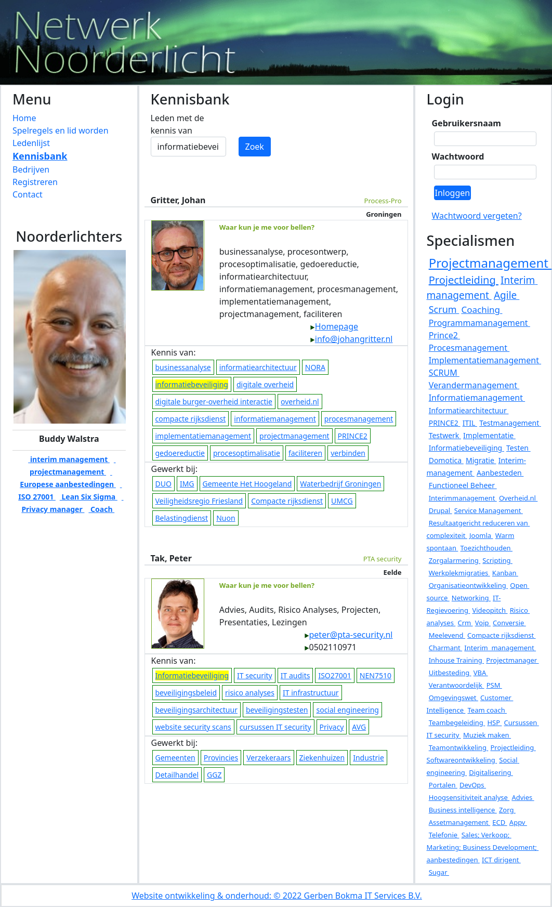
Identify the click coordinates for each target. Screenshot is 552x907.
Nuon (225, 518)
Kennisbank (40, 156)
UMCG (342, 501)
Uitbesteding (450, 672)
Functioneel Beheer (463, 485)
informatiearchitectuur (258, 367)
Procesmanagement (469, 347)
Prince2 (444, 335)
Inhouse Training (456, 660)
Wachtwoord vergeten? (477, 215)
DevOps (472, 785)
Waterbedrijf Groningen (340, 484)
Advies (522, 797)
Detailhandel (177, 775)
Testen (518, 448)
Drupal (440, 510)
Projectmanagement (490, 262)
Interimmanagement (463, 498)
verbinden (348, 453)
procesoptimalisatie (246, 453)
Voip (483, 622)
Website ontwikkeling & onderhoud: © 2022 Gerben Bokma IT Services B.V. (277, 895)
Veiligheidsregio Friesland (199, 501)
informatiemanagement (275, 419)
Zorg (507, 809)
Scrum (444, 309)
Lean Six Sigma (88, 497)
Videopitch (489, 610)
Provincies (221, 758)
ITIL (470, 423)
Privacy (332, 727)
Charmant (445, 647)
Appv (518, 822)
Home (24, 118)
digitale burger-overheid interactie (213, 401)
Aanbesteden (500, 473)
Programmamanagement (479, 322)
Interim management (500, 647)
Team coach (487, 710)
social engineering (347, 710)
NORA (315, 367)
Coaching (481, 310)
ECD (499, 822)
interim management (69, 459)
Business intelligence (463, 809)
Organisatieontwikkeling (468, 585)
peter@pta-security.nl (348, 634)
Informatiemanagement (477, 397)
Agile (506, 295)
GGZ (214, 775)
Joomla (481, 535)
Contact (27, 194)
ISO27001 (334, 675)
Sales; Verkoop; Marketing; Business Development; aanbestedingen (483, 847)
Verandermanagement (474, 385)
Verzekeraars (268, 758)
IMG (187, 484)
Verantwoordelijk (456, 685)
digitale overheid (265, 384)
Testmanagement (510, 423)
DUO (163, 484)
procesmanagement (358, 419)
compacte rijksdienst (190, 419)
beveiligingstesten (277, 710)
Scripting (497, 560)
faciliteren (305, 453)
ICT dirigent (501, 859)
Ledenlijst (31, 143)
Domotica (446, 460)
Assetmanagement (459, 822)
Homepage (334, 326)
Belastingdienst (181, 518)
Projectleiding (463, 280)
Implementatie (489, 435)
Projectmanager (512, 660)
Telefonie (444, 834)
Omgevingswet (453, 697)
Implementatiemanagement (485, 360)
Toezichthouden (487, 548)
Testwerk (445, 435)
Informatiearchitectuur (469, 410)
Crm (464, 622)
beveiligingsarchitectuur (196, 710)
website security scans (193, 727)
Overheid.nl (518, 498)
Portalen (443, 785)
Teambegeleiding (457, 722)
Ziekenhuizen (322, 758)
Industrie (368, 758)
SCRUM (444, 372)
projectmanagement (294, 436)
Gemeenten (175, 758)
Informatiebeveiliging (466, 448)
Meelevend (447, 635)
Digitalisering (491, 772)
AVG (359, 727)
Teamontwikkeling (459, 747)
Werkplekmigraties (459, 572)
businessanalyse (183, 367)
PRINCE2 (352, 436)
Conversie (509, 622)
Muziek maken (487, 735)
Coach (101, 509)
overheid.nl (300, 401)
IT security (254, 675)
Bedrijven (30, 169)
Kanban (505, 572)
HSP (494, 722)
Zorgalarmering (454, 560)
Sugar (439, 872)
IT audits (295, 675)
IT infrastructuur (311, 693)
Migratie (481, 460)
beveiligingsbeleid (186, 693)
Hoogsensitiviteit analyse (469, 797)
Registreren (35, 182)
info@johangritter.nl (351, 339)
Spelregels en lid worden (60, 130)
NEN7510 (375, 675)
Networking (471, 597)
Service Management (488, 510)
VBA (481, 672)
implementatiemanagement (203, 436)
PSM (494, 685)
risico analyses (249, 693)
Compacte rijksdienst (287, 501)
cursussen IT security (275, 727)
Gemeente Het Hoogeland (247, 484)
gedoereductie (180, 453)
